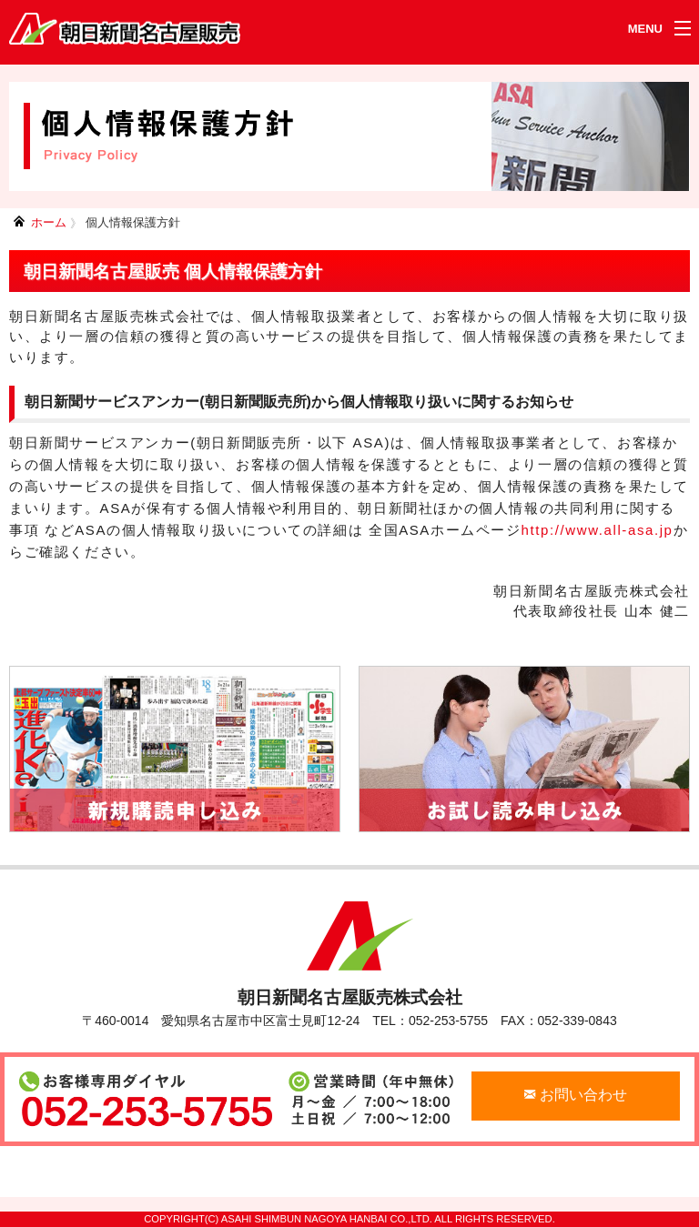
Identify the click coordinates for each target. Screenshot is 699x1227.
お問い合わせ (575, 1094)
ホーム (48, 222)
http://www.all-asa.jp (598, 530)
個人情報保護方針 (133, 222)
